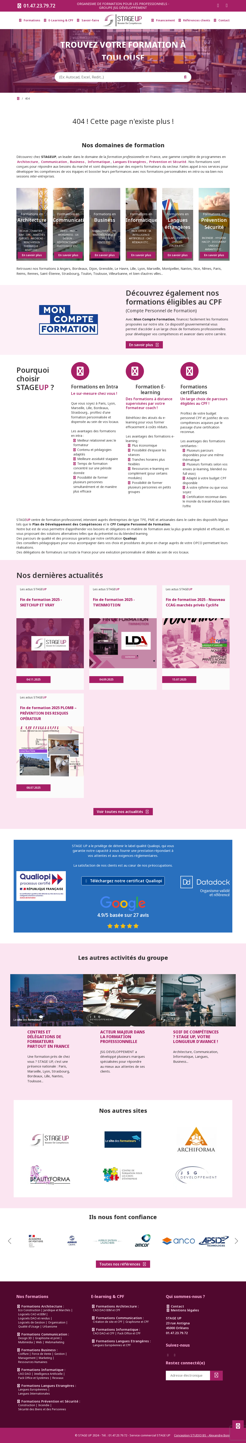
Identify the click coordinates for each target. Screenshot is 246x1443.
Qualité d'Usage (28, 1326)
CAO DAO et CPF (103, 1333)
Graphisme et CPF (137, 1322)
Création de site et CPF (107, 1322)
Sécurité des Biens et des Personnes (42, 1409)
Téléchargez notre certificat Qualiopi (126, 880)
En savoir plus (144, 344)
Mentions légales (182, 1310)
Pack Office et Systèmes (33, 1378)
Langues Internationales (34, 1393)
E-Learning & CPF (58, 20)
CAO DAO (24, 1374)
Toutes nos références (123, 1264)
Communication (54, 162)
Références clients (194, 20)
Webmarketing (54, 1342)
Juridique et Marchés (57, 1310)
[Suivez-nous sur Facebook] (218, 5)
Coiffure (23, 1354)
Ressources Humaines (32, 1362)
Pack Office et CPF (129, 1333)
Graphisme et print (47, 1338)
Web (39, 1342)
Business (77, 162)
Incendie (43, 1405)
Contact (222, 20)
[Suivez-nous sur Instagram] (227, 5)
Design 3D (25, 1338)
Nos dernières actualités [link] (59, 575)
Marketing (45, 1358)
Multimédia (25, 1342)
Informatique (99, 162)
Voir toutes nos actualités (123, 811)
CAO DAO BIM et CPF (106, 1310)
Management (27, 1358)
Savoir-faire (88, 20)
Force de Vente (41, 1354)
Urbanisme (50, 1326)
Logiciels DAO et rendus (34, 1318)
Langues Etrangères (129, 162)
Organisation (56, 1322)
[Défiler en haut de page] (238, 1426)
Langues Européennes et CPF (112, 1345)
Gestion (59, 1354)
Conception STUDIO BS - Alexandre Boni (202, 1435)
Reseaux (57, 1378)
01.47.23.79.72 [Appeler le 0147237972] (35, 6)
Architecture (27, 162)
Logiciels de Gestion (31, 1322)
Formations (29, 20)
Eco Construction (29, 1310)
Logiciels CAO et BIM (32, 1314)
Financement (163, 20)
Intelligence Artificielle (48, 1374)
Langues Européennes (32, 1389)
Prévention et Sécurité (167, 162)
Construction (26, 1405)
